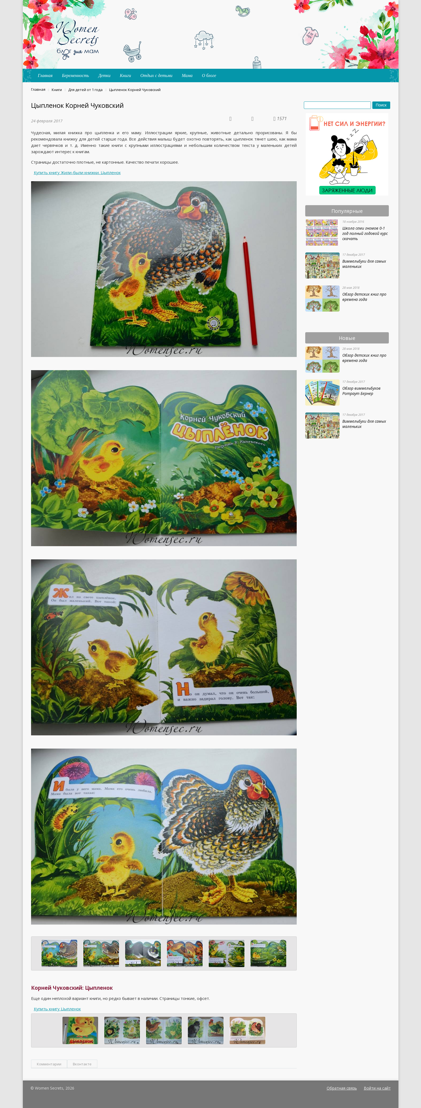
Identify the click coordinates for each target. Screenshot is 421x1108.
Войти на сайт (377, 1088)
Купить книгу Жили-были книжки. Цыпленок (77, 172)
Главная (45, 75)
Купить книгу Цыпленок (57, 1008)
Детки (104, 75)
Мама (187, 75)
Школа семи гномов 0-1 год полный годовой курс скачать (365, 233)
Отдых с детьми (156, 75)
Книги (125, 75)
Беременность (75, 75)
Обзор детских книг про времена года (364, 297)
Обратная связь (342, 1088)
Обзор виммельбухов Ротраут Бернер (361, 391)
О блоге (209, 75)
